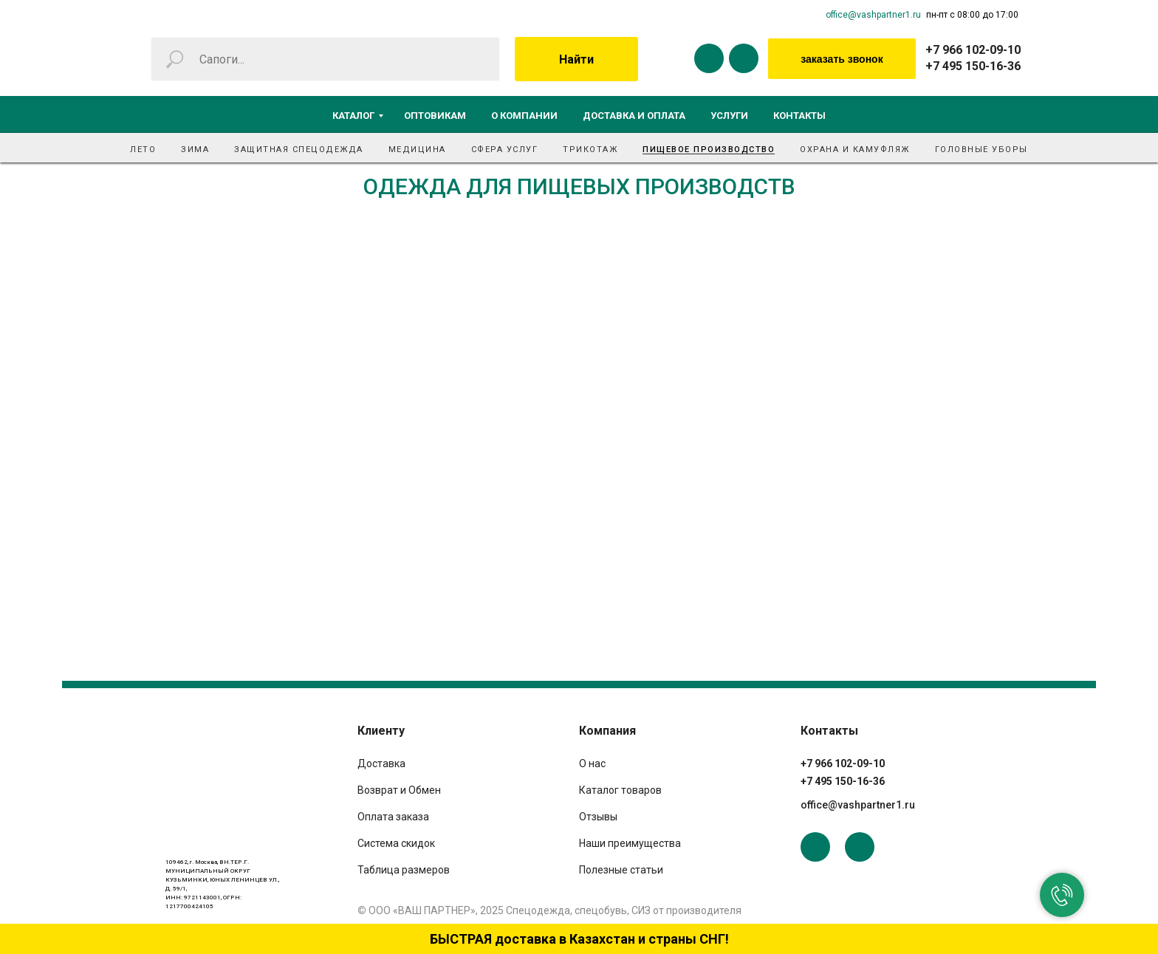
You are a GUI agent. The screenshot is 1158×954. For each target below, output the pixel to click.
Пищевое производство (709, 149)
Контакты (799, 115)
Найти (576, 59)
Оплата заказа (393, 817)
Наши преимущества (630, 843)
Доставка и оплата (634, 115)
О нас (592, 763)
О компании (524, 115)
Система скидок (396, 843)
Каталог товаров (620, 790)
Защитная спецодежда (298, 149)
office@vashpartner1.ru (873, 15)
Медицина (417, 149)
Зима (195, 149)
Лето (143, 149)
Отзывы (598, 817)
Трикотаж (590, 149)
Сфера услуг (504, 149)
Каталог (353, 115)
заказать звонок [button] (842, 59)
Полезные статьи (621, 870)
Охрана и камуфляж (855, 149)
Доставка (381, 763)
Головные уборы (981, 149)
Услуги (729, 115)
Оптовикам (435, 115)
